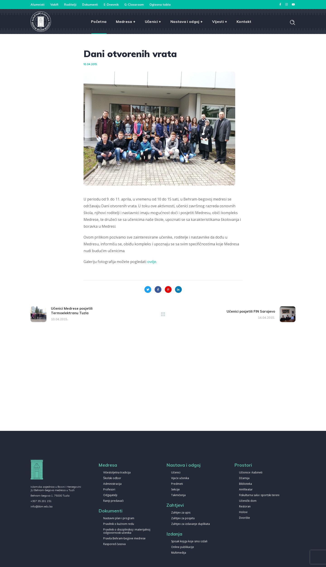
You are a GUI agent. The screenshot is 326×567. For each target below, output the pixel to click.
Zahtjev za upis (180, 512)
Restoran (245, 506)
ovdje (151, 261)
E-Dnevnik (111, 4)
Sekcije (175, 489)
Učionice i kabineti (250, 472)
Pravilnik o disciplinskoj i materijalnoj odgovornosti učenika (126, 531)
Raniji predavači (113, 501)
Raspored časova (114, 544)
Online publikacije (182, 547)
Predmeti (177, 484)
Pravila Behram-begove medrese (124, 538)
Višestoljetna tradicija (117, 472)
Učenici (175, 472)
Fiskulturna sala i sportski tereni (259, 495)
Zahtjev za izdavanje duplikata (190, 524)
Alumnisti (38, 4)
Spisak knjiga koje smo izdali (189, 541)
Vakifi (54, 4)
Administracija (112, 484)
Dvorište (244, 518)
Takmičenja (178, 495)
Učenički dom (247, 501)
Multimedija (178, 553)
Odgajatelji (110, 495)
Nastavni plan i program (118, 518)
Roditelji (70, 4)
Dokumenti (90, 4)
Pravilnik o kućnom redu (118, 524)
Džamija (244, 478)
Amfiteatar (246, 489)
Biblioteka (245, 484)
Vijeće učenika (180, 478)
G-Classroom (134, 4)
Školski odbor (112, 478)
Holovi (243, 512)
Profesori (109, 489)
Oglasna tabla (160, 4)
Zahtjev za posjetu (183, 518)
